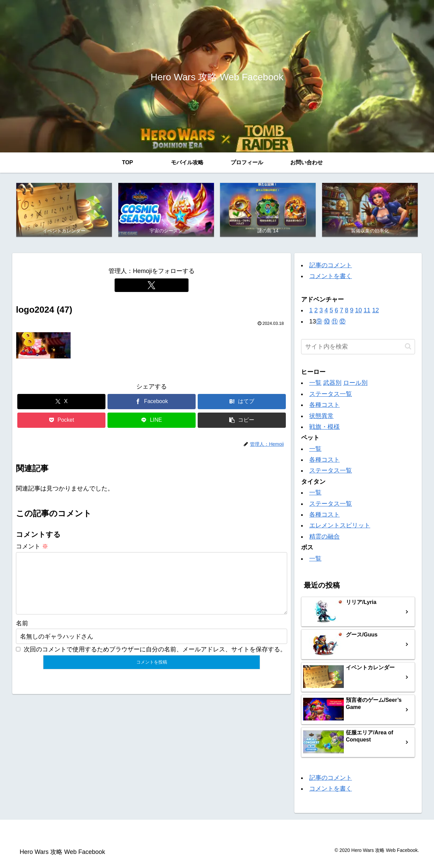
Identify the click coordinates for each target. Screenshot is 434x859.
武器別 (332, 383)
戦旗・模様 (324, 427)
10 (358, 311)
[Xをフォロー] (151, 286)
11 (366, 311)
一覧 (315, 383)
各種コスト (324, 405)
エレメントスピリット (339, 526)
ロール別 (355, 383)
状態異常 (321, 416)
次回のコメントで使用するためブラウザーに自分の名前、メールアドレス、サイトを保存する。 (155, 661)
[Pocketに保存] (61, 420)
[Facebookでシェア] (151, 402)
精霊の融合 (324, 537)
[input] (358, 347)
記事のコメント (330, 266)
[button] (242, 420)
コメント (32, 547)
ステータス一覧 (330, 394)
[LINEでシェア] (151, 420)
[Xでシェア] (61, 402)
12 (375, 311)
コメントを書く (330, 277)
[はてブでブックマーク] (242, 402)
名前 (22, 635)
